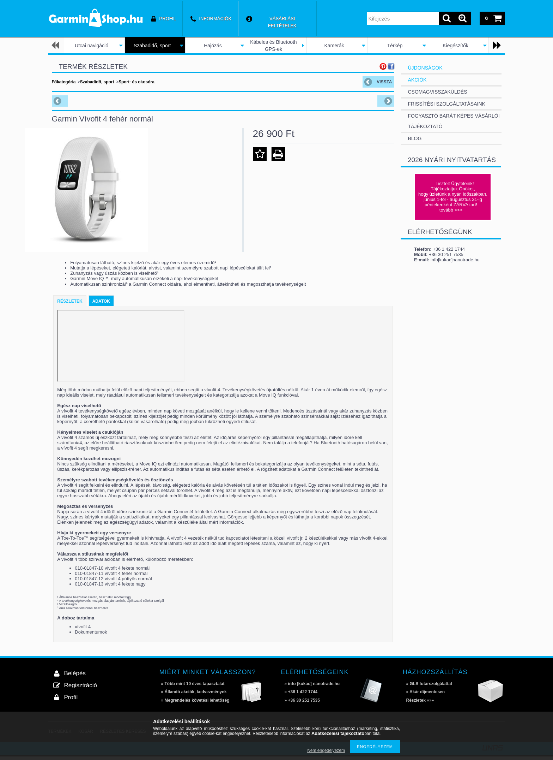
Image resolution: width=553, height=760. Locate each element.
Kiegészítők (455, 45)
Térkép (395, 45)
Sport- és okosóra (136, 81)
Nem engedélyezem (326, 750)
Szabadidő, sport (152, 45)
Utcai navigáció (91, 45)
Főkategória (64, 81)
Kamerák (334, 45)
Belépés (75, 676)
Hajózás (213, 45)
